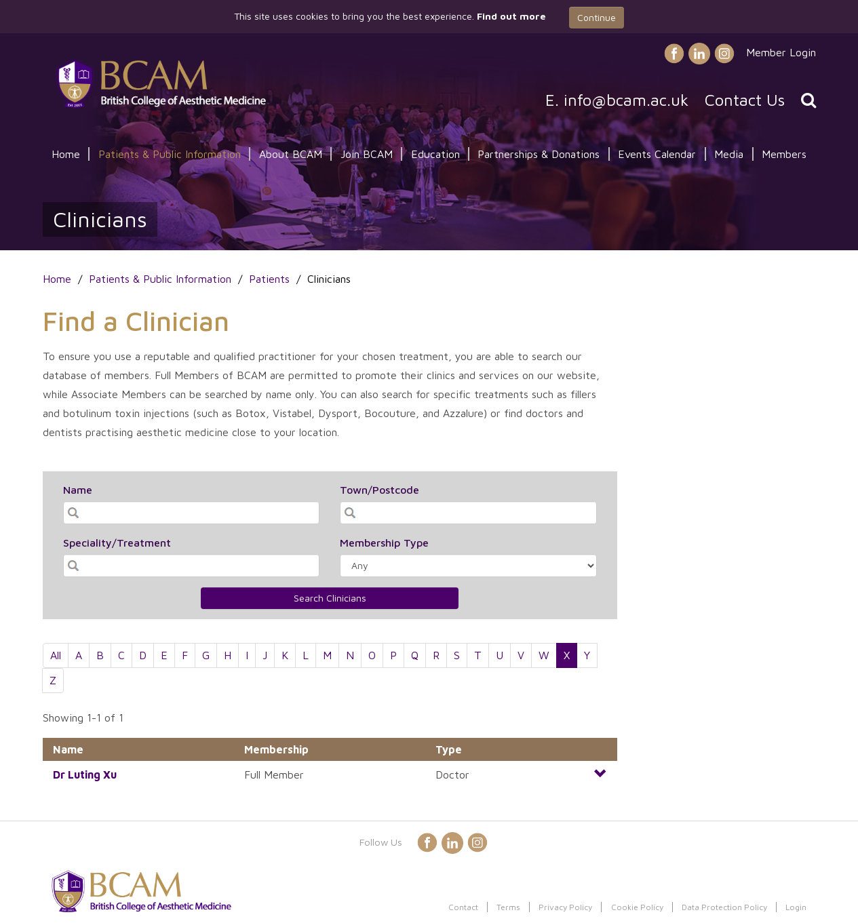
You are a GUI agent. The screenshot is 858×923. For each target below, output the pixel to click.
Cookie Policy (637, 907)
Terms (508, 907)
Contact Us (745, 99)
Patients (269, 279)
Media (728, 154)
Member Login (781, 52)
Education (435, 154)
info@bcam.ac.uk (626, 99)
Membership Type (384, 542)
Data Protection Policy (724, 907)
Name (77, 490)
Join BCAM (366, 154)
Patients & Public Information (169, 154)
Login (795, 907)
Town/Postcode (379, 490)
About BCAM (290, 154)
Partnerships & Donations (538, 154)
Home (66, 154)
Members (784, 154)
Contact (463, 907)
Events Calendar (657, 154)
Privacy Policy (565, 907)
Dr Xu (85, 774)
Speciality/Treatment (117, 542)
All (55, 655)
